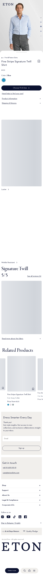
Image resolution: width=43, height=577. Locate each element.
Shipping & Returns (21, 103)
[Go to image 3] (41, 26)
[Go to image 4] (40, 31)
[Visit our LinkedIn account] (20, 516)
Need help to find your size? (13, 94)
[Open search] (25, 571)
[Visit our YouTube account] (8, 517)
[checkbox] (38, 64)
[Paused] (37, 254)
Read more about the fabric (21, 339)
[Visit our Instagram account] (2, 516)
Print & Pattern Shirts (11, 57)
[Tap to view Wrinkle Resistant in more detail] (21, 229)
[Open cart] (29, 571)
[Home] (21, 546)
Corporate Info (21, 505)
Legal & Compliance (21, 500)
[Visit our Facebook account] (25, 516)
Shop (21, 485)
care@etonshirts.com (11, 473)
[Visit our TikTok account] (14, 516)
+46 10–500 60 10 (9, 468)
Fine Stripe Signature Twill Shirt (19, 394)
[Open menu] (34, 571)
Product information (21, 99)
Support (21, 490)
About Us (21, 495)
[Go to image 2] (40, 22)
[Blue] (4, 80)
